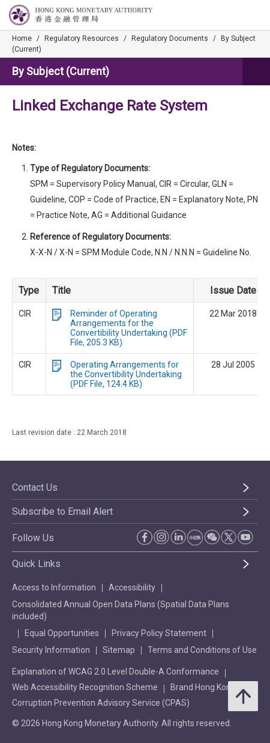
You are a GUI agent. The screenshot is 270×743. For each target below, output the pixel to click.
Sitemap (119, 650)
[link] (230, 15)
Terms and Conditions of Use (202, 650)
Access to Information (54, 587)
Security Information (51, 650)
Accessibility (132, 587)
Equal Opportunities (62, 633)
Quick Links (36, 563)
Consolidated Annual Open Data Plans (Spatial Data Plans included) (120, 610)
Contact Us (35, 487)
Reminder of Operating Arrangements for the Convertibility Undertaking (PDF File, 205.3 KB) (128, 328)
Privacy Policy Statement (159, 633)
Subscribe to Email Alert (62, 511)
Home (22, 38)
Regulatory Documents (169, 38)
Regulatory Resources (81, 38)
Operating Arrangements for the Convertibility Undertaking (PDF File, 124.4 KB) (126, 374)
